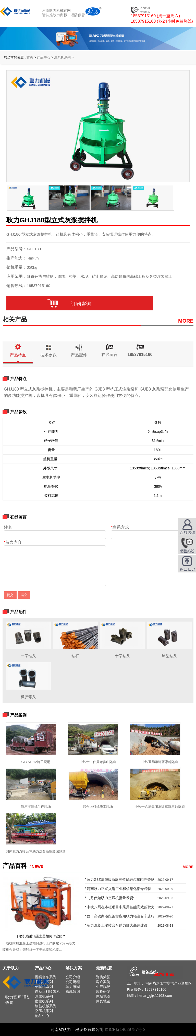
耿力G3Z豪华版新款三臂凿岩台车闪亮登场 (120, 879)
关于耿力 (11, 968)
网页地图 (103, 1001)
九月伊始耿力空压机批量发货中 (112, 898)
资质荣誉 (103, 977)
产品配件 (79, 355)
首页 (30, 57)
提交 (10, 595)
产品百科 (15, 865)
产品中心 (43, 57)
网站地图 (103, 996)
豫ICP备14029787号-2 (125, 1029)
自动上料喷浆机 (47, 991)
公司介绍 (73, 977)
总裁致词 (73, 991)
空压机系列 (44, 1011)
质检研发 (103, 991)
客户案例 (103, 982)
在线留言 (109, 354)
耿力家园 (73, 987)
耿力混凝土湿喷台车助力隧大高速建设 (117, 925)
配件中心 (42, 1016)
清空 (24, 595)
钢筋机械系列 (45, 1006)
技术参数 (48, 355)
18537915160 (140, 354)
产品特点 (18, 355)
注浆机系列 (62, 57)
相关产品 (15, 319)
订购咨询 (79, 304)
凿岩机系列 (44, 1001)
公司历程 (73, 982)
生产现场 (103, 987)
